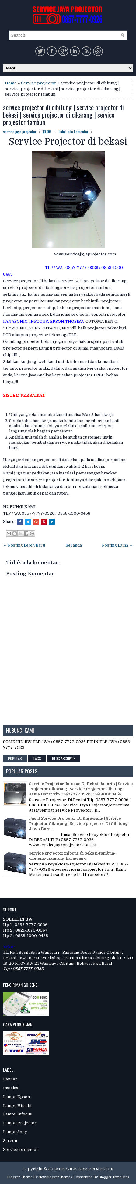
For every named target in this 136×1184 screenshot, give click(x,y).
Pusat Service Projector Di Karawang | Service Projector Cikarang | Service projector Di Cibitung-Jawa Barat (79, 823)
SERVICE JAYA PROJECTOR (86, 1169)
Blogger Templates (114, 1177)
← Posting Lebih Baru (24, 545)
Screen (10, 1140)
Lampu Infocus (17, 1114)
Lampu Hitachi (17, 1105)
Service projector (38, 83)
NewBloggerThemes (55, 1177)
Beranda (73, 545)
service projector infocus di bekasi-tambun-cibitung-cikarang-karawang (72, 856)
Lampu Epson (16, 1096)
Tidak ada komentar (73, 132)
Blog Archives (63, 758)
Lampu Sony (15, 1131)
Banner (10, 1079)
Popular (15, 758)
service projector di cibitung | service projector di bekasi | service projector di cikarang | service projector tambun (63, 115)
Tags (37, 758)
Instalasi (11, 1088)
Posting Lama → (117, 545)
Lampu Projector (20, 1123)
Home (11, 83)
